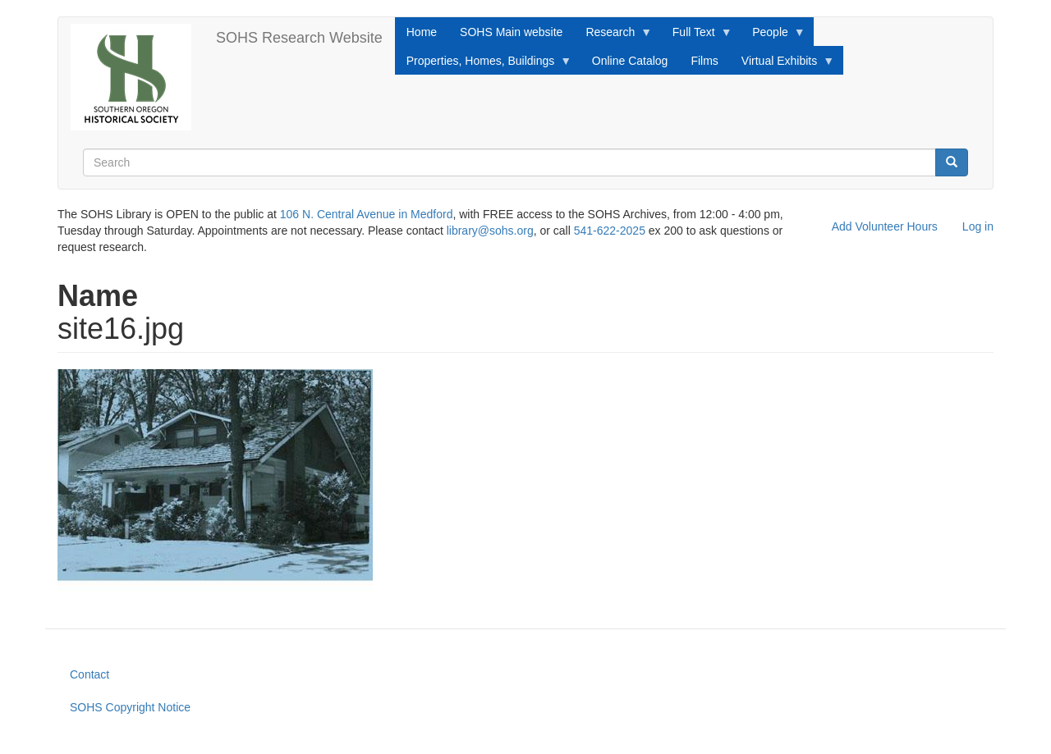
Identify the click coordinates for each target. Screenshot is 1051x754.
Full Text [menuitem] (696, 36)
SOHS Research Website (299, 38)
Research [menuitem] (613, 36)
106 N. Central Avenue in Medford (366, 214)
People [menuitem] (773, 36)
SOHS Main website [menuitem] (511, 32)
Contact (89, 674)
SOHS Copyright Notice (130, 707)
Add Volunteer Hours (885, 226)
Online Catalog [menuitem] (630, 60)
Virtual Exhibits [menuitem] (782, 64)
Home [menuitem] (421, 32)
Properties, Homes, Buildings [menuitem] (483, 64)
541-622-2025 (609, 230)
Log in (978, 226)
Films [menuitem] (704, 60)
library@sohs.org (490, 230)
